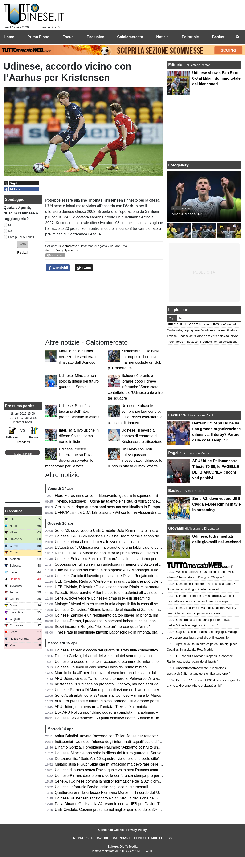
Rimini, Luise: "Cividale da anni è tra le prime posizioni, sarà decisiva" (113, 553)
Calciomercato (67, 246)
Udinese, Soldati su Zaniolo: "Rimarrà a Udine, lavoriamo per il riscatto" (114, 559)
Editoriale (177, 65)
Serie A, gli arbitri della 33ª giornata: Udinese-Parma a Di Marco (108, 695)
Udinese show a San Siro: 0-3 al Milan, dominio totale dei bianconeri (216, 78)
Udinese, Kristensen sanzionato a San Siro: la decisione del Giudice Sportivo (119, 798)
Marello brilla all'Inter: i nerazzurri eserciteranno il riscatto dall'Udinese (79, 356)
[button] (22, 244)
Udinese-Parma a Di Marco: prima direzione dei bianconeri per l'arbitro (113, 690)
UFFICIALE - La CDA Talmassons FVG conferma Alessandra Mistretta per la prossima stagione (134, 513)
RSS (169, 838)
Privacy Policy (136, 830)
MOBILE (157, 838)
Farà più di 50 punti (21, 237)
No (10, 231)
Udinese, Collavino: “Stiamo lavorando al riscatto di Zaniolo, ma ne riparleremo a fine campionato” (136, 610)
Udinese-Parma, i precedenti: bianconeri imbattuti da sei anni (106, 621)
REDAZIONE (100, 838)
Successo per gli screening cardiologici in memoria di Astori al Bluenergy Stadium (123, 564)
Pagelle (174, 453)
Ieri (181, 318)
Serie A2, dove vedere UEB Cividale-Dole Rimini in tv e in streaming (111, 530)
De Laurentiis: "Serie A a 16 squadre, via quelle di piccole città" (107, 759)
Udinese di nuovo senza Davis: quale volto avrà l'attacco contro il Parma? (116, 770)
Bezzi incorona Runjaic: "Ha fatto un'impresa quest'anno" (102, 627)
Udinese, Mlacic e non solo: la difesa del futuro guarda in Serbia (79, 381)
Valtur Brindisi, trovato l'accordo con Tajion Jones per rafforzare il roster (114, 736)
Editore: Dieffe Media (122, 846)
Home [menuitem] (9, 37)
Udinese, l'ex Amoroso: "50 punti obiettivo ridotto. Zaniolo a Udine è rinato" (117, 718)
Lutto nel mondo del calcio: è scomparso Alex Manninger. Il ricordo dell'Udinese (121, 570)
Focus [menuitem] (68, 37)
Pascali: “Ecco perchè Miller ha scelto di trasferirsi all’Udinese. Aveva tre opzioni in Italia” (129, 593)
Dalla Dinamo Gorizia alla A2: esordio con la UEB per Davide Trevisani (114, 804)
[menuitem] (237, 37)
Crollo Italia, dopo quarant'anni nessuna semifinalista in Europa (107, 507)
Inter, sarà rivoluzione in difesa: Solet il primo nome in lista (79, 436)
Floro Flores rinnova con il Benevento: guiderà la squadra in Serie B (111, 496)
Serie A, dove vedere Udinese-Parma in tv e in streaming (102, 598)
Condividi (58, 268)
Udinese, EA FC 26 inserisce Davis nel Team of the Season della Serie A (115, 536)
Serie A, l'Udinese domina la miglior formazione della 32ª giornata (109, 781)
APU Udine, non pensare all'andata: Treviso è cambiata (101, 707)
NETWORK (81, 838)
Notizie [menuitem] (162, 37)
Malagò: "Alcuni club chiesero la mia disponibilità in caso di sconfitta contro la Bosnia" (126, 604)
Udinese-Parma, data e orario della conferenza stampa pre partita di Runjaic (118, 776)
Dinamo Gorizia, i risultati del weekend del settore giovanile (104, 656)
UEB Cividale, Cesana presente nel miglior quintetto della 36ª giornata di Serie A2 (123, 810)
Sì (9, 225)
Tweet (84, 268)
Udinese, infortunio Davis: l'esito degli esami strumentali (101, 787)
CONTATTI (141, 838)
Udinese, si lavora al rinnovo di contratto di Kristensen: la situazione (142, 436)
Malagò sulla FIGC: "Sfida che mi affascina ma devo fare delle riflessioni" (115, 764)
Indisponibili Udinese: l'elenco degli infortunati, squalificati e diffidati (111, 742)
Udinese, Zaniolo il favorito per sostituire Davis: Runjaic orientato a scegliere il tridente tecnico (133, 576)
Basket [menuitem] (218, 37)
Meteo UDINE (23, 454)
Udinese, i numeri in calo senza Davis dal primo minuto (101, 667)
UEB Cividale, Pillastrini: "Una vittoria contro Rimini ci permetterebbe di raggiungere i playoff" (132, 587)
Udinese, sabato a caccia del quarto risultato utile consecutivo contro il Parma (119, 650)
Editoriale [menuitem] (190, 37)
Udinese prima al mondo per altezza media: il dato (97, 542)
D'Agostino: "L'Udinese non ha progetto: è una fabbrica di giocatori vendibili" (118, 547)
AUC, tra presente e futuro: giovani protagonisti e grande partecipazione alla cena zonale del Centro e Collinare (148, 701)
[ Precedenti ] (22, 442)
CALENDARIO (121, 838)
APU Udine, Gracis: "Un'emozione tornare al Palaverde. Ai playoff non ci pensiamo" (124, 678)
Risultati (22, 252)
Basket (174, 491)
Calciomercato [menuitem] (130, 37)
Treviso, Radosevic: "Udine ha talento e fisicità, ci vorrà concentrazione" (115, 501)
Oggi (172, 318)
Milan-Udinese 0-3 (187, 214)
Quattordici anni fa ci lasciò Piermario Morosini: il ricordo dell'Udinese (112, 793)
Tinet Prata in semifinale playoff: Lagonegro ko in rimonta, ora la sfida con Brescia (123, 632)
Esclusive (177, 415)
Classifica (14, 511)
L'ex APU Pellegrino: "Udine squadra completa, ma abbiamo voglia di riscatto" (120, 712)
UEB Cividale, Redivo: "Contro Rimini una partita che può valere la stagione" (118, 581)
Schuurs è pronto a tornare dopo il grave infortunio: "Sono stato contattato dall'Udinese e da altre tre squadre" (135, 387)
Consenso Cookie (111, 830)
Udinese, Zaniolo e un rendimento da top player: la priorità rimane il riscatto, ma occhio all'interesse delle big (145, 615)
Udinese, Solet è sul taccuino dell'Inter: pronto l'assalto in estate (79, 411)
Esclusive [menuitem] (95, 37)
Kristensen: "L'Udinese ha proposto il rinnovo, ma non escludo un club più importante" (126, 684)
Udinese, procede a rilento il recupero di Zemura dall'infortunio (107, 661)
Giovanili (176, 528)
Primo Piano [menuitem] (38, 37)
